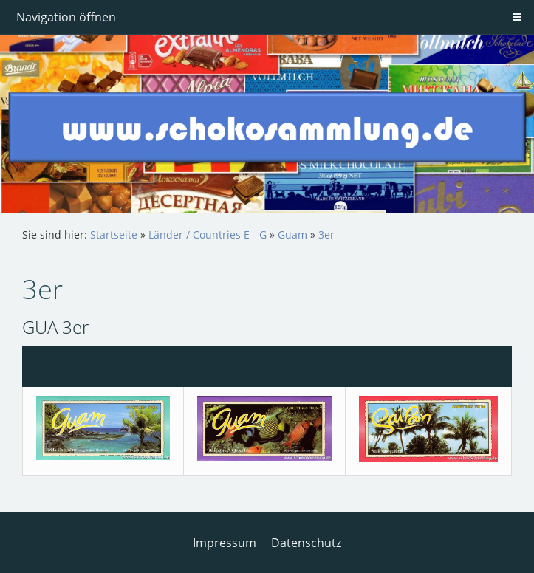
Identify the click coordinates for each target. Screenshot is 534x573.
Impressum (224, 543)
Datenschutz (306, 543)
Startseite (113, 234)
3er (326, 234)
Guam (292, 234)
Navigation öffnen (66, 17)
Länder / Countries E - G (207, 234)
